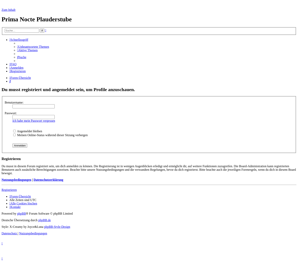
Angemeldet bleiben (27, 131)
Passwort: (11, 113)
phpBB (21, 213)
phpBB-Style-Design (57, 226)
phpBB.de (44, 220)
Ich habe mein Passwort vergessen (33, 120)
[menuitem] (33, 46)
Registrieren (9, 189)
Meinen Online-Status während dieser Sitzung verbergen (50, 135)
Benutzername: (14, 102)
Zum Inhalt (9, 9)
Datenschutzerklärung (48, 179)
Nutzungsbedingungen (16, 179)
